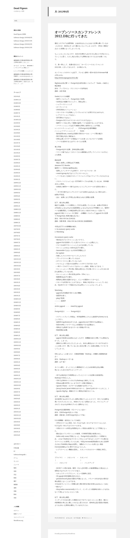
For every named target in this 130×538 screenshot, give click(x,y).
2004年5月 (17, 322)
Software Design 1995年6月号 (23, 44)
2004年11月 (17, 302)
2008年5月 (17, 222)
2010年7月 (17, 159)
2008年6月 (17, 219)
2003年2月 (17, 372)
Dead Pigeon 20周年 (20, 34)
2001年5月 (17, 432)
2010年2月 (17, 176)
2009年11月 (17, 186)
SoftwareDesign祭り (20, 454)
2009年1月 (17, 206)
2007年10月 (17, 226)
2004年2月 (17, 332)
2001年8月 (17, 425)
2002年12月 (17, 379)
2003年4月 (17, 365)
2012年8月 (17, 133)
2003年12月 (17, 339)
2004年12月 (17, 299)
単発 (15, 471)
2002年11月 (17, 382)
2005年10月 (17, 266)
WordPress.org (18, 520)
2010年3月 (17, 173)
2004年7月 (17, 315)
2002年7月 (17, 392)
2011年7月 (17, 143)
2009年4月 (17, 196)
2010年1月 (17, 179)
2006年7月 (17, 242)
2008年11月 (17, 213)
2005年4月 (17, 286)
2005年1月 (17, 296)
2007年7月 (17, 236)
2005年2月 (17, 292)
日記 (15, 474)
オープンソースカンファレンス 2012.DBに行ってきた (78, 34)
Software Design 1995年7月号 (23, 41)
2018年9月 (17, 106)
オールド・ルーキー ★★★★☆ (24, 65)
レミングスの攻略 (19, 71)
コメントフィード (19, 517)
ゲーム (16, 458)
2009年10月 (17, 189)
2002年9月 (17, 388)
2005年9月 (17, 269)
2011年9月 (17, 136)
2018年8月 (17, 110)
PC (14, 451)
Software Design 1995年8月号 (23, 37)
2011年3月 (17, 149)
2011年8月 (17, 139)
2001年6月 (17, 428)
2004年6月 (17, 319)
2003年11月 (17, 342)
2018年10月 (17, 103)
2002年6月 (17, 395)
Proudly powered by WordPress (65, 534)
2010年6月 (17, 163)
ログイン (16, 510)
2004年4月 (17, 325)
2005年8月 (17, 272)
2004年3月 (17, 329)
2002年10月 (17, 385)
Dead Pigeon (20, 8)
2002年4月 (17, 398)
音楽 (15, 498)
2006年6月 (17, 246)
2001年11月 (17, 415)
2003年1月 (17, 375)
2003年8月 (17, 352)
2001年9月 (17, 422)
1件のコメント (87, 518)
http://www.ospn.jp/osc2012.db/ (66, 78)
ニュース (16, 464)
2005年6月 (17, 279)
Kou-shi (69, 518)
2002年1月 (17, 408)
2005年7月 (17, 276)
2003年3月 (17, 369)
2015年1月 (17, 116)
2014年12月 (17, 120)
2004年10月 (17, 305)
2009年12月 (17, 183)
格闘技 (16, 484)
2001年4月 (17, 435)
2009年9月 (17, 193)
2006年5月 (17, 249)
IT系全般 (16, 448)
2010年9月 (17, 156)
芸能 (15, 491)
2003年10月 (17, 345)
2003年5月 (17, 362)
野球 (15, 494)
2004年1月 (17, 335)
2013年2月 (17, 129)
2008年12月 (17, 209)
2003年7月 (17, 355)
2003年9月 (17, 349)
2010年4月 (17, 169)
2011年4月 (17, 146)
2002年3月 (17, 402)
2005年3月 (17, 289)
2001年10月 (17, 418)
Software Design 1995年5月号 (23, 47)
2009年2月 (17, 203)
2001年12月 (17, 412)
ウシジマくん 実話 (20, 67)
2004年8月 (17, 312)
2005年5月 (17, 282)
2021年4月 (17, 96)
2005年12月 (17, 259)
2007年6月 (17, 239)
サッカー (16, 461)
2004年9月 (17, 309)
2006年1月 (17, 256)
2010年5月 (17, 166)
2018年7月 (17, 113)
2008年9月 (17, 216)
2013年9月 (17, 123)
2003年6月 (17, 359)
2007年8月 (17, 232)
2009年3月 (17, 199)
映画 (15, 478)
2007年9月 (17, 229)
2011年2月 (17, 153)
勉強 (15, 468)
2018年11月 (17, 100)
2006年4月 (17, 252)
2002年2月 (17, 405)
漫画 (15, 488)
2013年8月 (17, 126)
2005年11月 (17, 262)
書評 (15, 481)
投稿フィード (18, 514)
